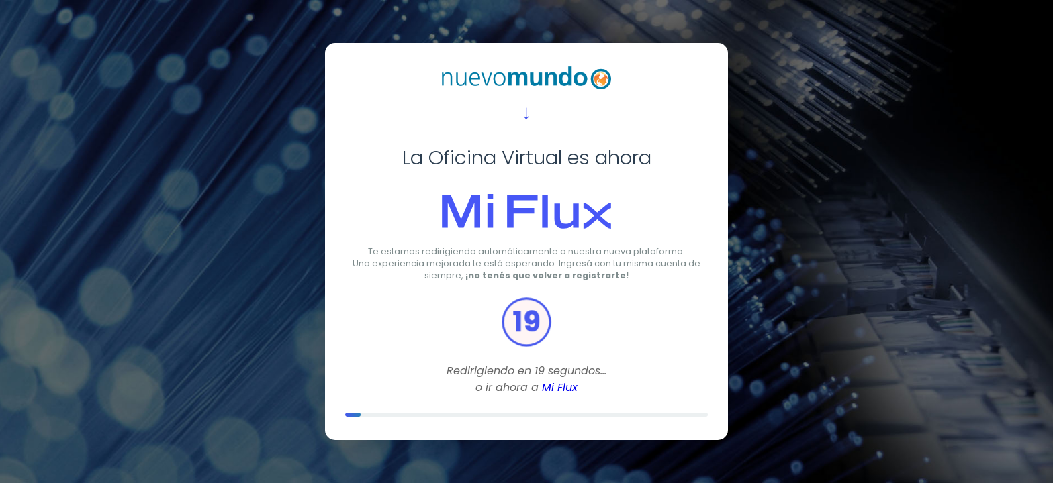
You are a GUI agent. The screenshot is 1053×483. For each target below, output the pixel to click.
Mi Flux (560, 387)
